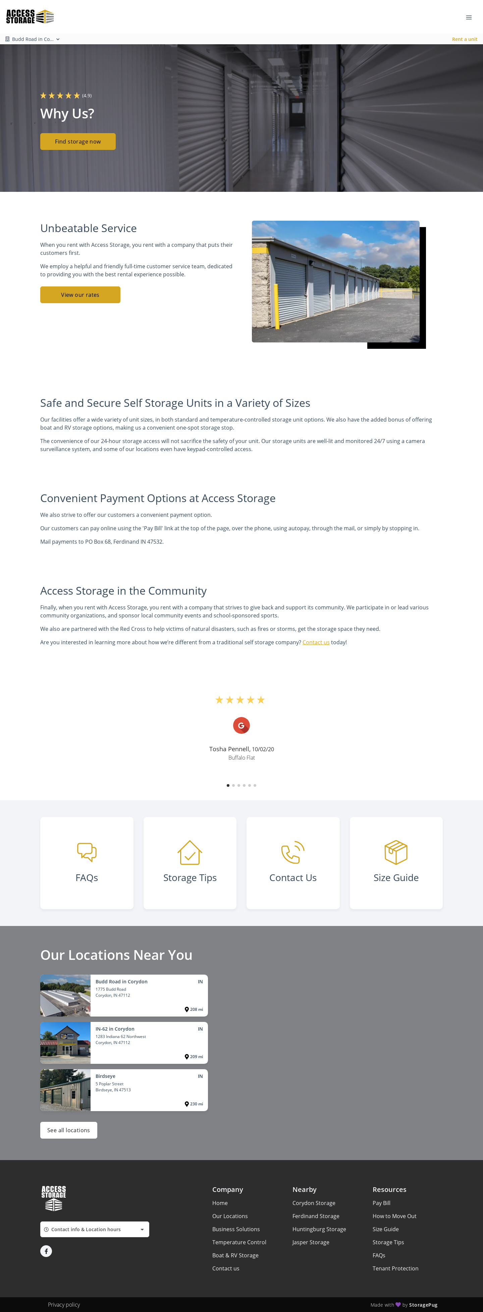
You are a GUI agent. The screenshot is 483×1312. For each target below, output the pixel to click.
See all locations (68, 1130)
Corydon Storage (313, 1203)
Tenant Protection (396, 1268)
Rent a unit (465, 39)
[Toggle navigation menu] (472, 17)
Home (220, 1203)
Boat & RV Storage (235, 1255)
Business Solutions (236, 1229)
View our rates (80, 294)
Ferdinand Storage (315, 1216)
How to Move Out (395, 1216)
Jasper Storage (310, 1242)
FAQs (379, 1255)
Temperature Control (239, 1242)
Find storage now (78, 141)
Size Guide (386, 1229)
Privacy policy (64, 1304)
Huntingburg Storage (319, 1229)
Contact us (316, 642)
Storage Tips (388, 1242)
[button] (228, 785)
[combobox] (94, 1229)
